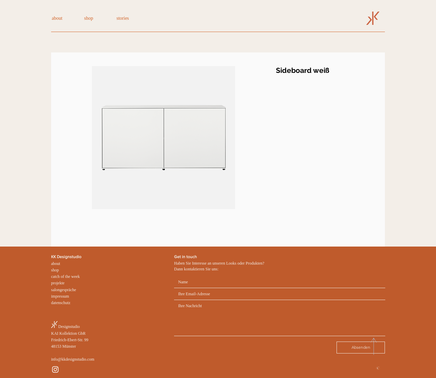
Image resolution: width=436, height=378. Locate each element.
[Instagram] (55, 369)
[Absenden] (361, 347)
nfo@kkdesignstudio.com (73, 359)
